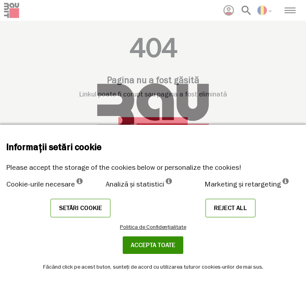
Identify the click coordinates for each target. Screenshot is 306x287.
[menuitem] (229, 10)
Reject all (230, 208)
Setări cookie (80, 208)
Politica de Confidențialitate (153, 226)
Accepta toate (153, 245)
